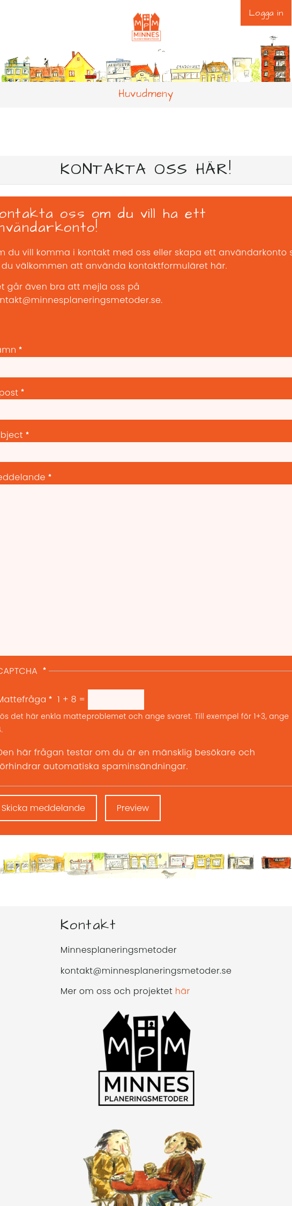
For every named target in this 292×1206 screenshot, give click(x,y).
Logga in (266, 13)
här (182, 991)
